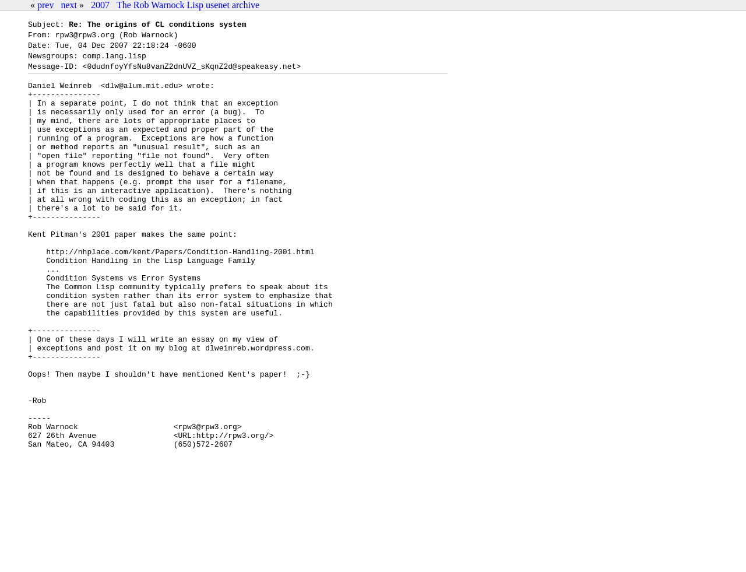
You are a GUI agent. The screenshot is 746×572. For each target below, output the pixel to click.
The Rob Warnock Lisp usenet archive (188, 5)
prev (45, 5)
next (69, 5)
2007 (100, 5)
